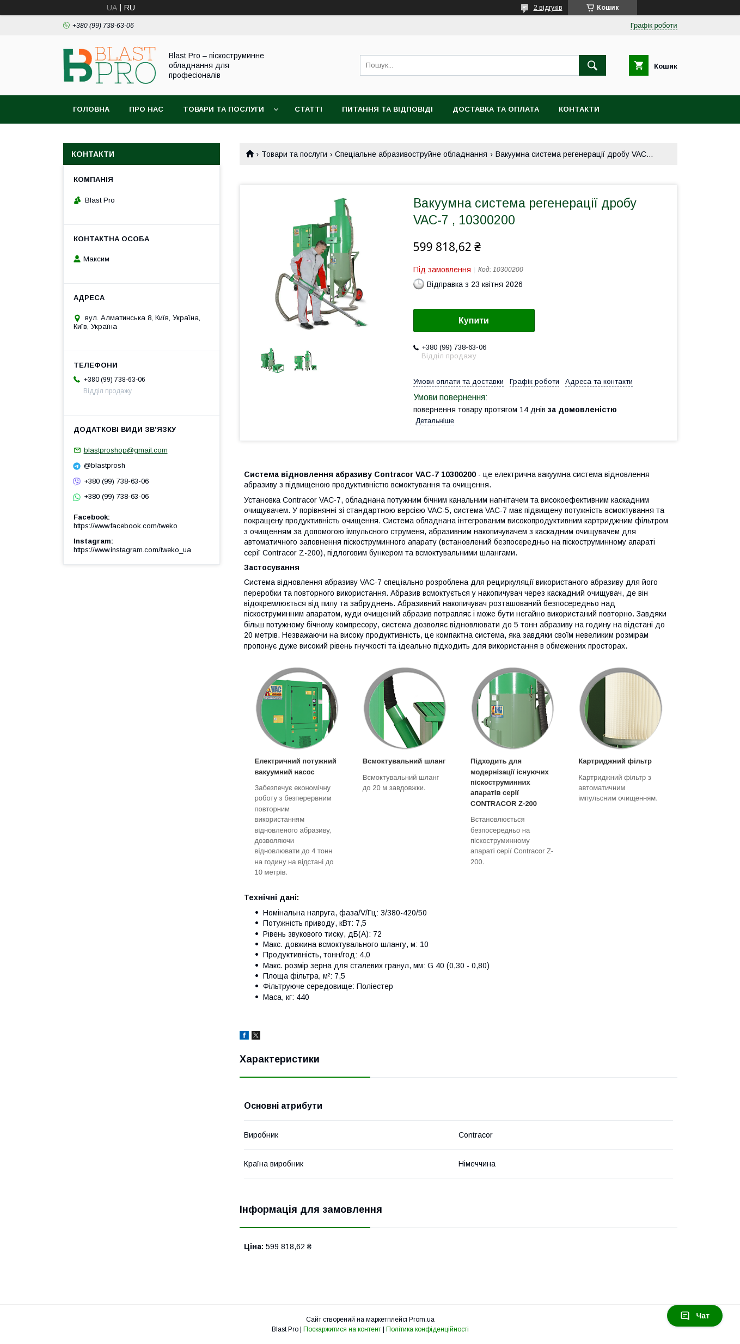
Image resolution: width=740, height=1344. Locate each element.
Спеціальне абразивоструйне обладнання (411, 154)
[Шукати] (592, 65)
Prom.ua (422, 1319)
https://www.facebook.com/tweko (126, 526)
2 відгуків (548, 7)
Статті (308, 109)
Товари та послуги (223, 109)
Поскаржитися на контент (342, 1329)
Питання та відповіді (387, 109)
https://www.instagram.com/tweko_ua (132, 550)
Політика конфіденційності (427, 1329)
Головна (91, 109)
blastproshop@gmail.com (126, 450)
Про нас (146, 109)
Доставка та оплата (495, 109)
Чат (695, 1316)
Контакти (579, 109)
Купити (473, 320)
